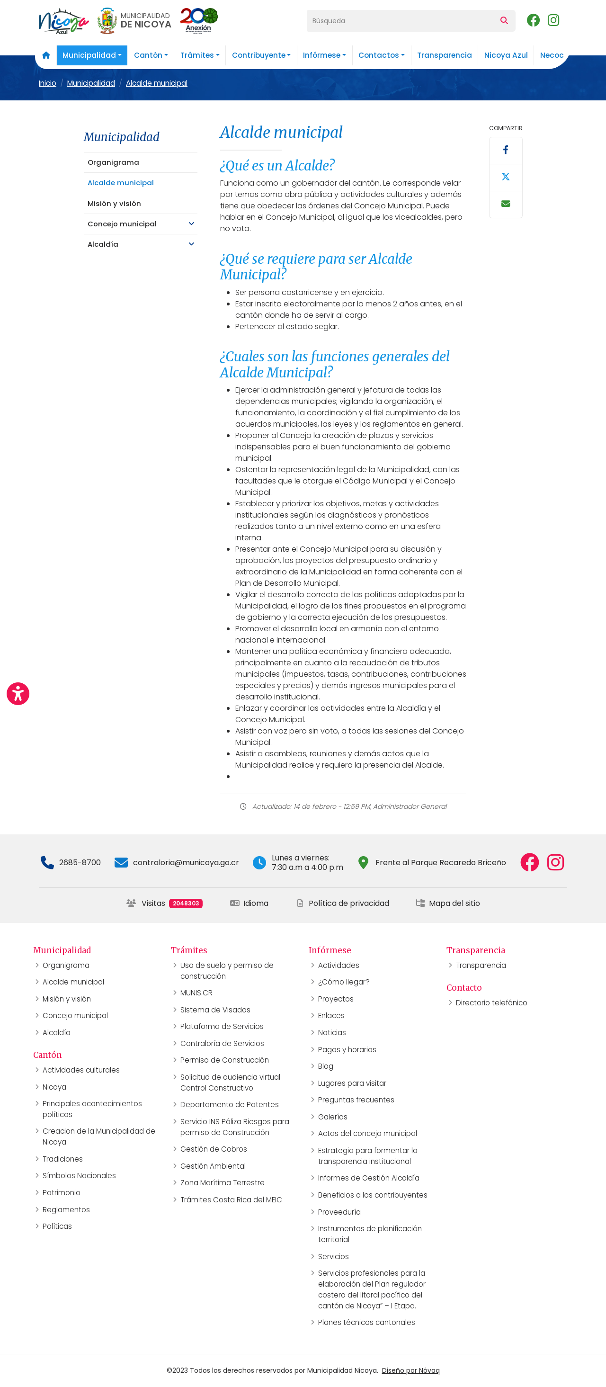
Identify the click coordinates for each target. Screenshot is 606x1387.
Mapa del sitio (448, 903)
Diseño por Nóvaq (411, 1370)
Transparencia (444, 55)
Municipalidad (91, 83)
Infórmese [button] (321, 55)
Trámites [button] (197, 55)
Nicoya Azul (506, 55)
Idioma (249, 903)
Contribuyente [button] (258, 55)
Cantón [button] (148, 55)
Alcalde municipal (156, 83)
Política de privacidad (342, 903)
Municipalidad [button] (89, 55)
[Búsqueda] (400, 21)
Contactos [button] (378, 55)
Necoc (552, 55)
